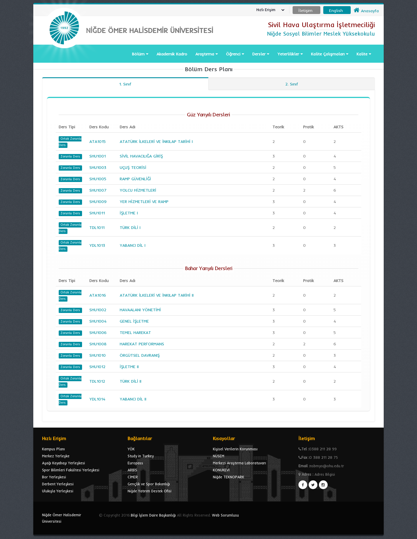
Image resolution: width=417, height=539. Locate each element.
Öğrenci (235, 54)
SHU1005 (97, 178)
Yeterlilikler (290, 54)
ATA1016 (97, 295)
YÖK (131, 449)
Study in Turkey (141, 456)
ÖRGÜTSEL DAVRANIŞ (140, 355)
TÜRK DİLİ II (130, 381)
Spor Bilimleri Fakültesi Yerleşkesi (70, 470)
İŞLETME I (129, 213)
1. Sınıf (125, 84)
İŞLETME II (129, 366)
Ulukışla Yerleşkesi (57, 491)
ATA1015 (97, 141)
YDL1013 (97, 245)
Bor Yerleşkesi (54, 477)
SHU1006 (98, 332)
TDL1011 (97, 227)
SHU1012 (97, 366)
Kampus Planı (53, 449)
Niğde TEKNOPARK (228, 477)
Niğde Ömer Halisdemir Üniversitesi (61, 518)
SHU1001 (97, 156)
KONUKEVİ (221, 470)
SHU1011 (97, 213)
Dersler (260, 54)
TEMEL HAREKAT (135, 332)
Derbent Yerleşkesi (58, 484)
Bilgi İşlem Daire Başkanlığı (153, 515)
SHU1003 (97, 167)
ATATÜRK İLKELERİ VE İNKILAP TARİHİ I (156, 141)
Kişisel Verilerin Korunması (235, 449)
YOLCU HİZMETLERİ (138, 190)
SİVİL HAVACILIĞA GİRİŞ (141, 156)
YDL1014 (97, 399)
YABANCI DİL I (132, 245)
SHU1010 (97, 355)
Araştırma (206, 54)
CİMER (133, 477)
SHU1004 (98, 321)
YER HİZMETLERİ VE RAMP (144, 201)
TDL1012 (97, 381)
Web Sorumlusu (225, 515)
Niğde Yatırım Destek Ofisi (149, 491)
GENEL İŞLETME (134, 321)
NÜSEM (218, 456)
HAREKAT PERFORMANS (142, 343)
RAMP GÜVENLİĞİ (135, 178)
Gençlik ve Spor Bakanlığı (149, 484)
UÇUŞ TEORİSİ (133, 167)
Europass (135, 463)
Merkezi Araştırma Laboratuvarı (239, 463)
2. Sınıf (291, 84)
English (336, 10)
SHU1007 (98, 190)
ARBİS (132, 470)
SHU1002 (97, 309)
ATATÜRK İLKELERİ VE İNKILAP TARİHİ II (157, 295)
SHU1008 (98, 343)
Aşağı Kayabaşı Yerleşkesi (63, 463)
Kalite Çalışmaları (329, 54)
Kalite (364, 54)
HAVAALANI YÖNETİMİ (140, 309)
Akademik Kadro (172, 54)
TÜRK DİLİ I (130, 227)
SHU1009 (98, 201)
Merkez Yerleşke (56, 456)
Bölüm (140, 54)
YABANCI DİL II (133, 399)
